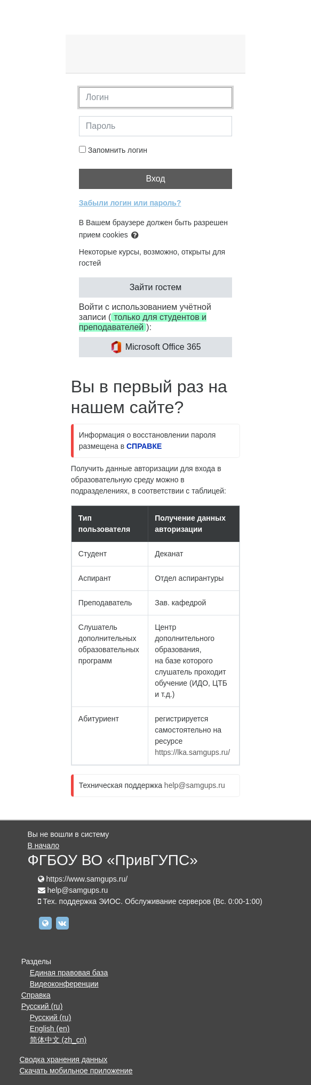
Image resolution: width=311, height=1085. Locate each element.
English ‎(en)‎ (50, 1028)
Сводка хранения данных (64, 1059)
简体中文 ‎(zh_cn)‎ (58, 1039)
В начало (44, 845)
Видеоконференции (64, 984)
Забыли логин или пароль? (130, 203)
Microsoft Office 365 (155, 347)
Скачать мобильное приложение (76, 1070)
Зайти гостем (156, 287)
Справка (36, 995)
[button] (137, 235)
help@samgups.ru (194, 785)
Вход (155, 178)
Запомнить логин (117, 150)
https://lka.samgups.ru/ (192, 752)
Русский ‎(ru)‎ (42, 1006)
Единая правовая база (69, 972)
